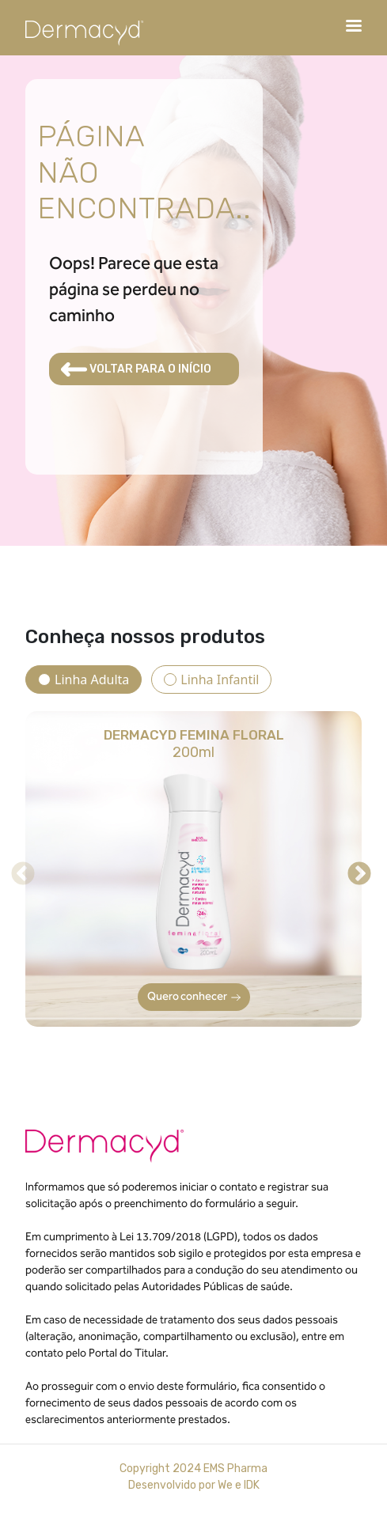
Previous (17, 868)
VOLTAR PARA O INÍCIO (136, 369)
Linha (92, 679)
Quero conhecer (194, 997)
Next (354, 868)
